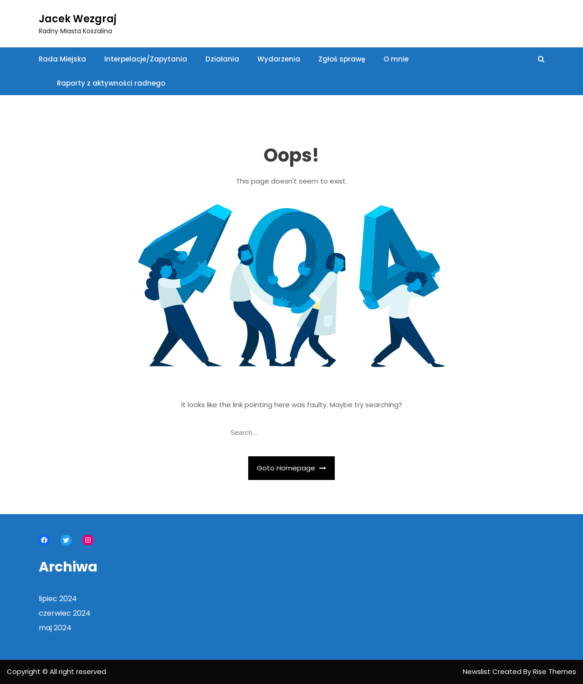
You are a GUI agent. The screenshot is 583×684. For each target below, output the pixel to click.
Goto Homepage (291, 468)
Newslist (477, 671)
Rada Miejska (62, 59)
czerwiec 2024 (65, 613)
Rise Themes (554, 671)
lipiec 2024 (58, 598)
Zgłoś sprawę (341, 59)
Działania (222, 59)
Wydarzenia (278, 59)
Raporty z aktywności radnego (111, 83)
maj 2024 (55, 628)
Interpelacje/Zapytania (145, 59)
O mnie (396, 59)
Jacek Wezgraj (78, 19)
